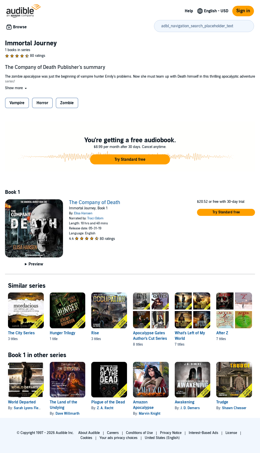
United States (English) (162, 438)
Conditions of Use (139, 433)
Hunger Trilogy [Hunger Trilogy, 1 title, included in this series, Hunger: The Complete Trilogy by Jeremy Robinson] (62, 333)
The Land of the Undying (63, 405)
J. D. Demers (190, 408)
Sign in (243, 11)
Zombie (67, 102)
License (231, 433)
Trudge (222, 402)
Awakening (184, 402)
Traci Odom (95, 218)
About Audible (89, 433)
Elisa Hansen (83, 213)
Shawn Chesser (234, 408)
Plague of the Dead (108, 402)
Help (189, 11)
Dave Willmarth (68, 413)
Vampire (17, 102)
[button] (16, 88)
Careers (113, 433)
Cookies (86, 438)
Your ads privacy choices (119, 438)
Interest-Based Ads (203, 433)
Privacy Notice (171, 433)
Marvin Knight (149, 413)
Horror (42, 102)
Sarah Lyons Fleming (30, 408)
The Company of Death (94, 203)
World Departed (22, 402)
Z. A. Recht (105, 408)
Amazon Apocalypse (143, 405)
